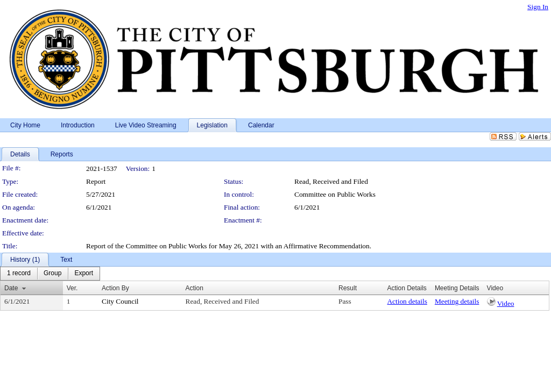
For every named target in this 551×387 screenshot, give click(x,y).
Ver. (72, 288)
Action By (115, 288)
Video (505, 303)
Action (194, 288)
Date (11, 288)
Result (347, 288)
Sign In (537, 7)
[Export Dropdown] (84, 273)
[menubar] (50, 274)
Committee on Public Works (335, 194)
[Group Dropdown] (52, 273)
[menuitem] (19, 273)
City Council (120, 301)
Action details (407, 301)
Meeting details (457, 301)
